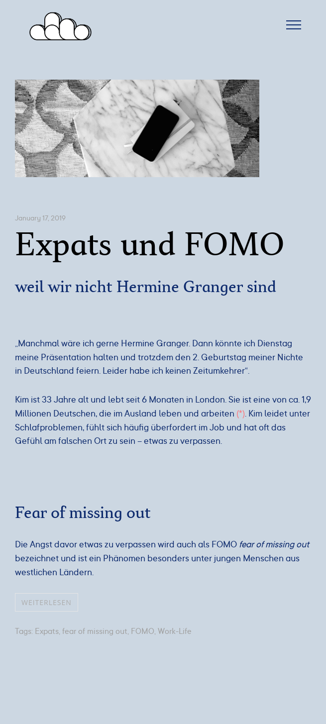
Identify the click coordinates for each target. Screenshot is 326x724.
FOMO (142, 631)
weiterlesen (46, 602)
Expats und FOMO (149, 244)
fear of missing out (94, 631)
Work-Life (175, 631)
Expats (47, 631)
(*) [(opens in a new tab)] (240, 413)
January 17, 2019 (40, 217)
